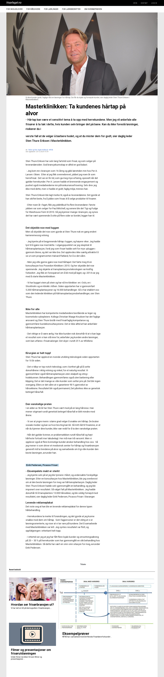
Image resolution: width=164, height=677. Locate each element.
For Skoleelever (14, 9)
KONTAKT (144, 3)
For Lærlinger (51, 9)
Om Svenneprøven (93, 9)
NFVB (135, 3)
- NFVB (50, 150)
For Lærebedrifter (71, 9)
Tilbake (83, 564)
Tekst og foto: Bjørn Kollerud (38, 150)
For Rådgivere (33, 9)
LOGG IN (154, 3)
